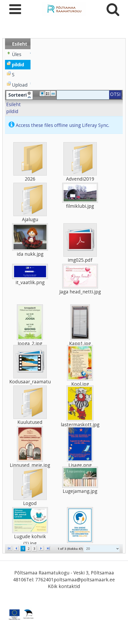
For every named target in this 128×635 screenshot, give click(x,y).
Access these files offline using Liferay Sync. (62, 125)
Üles (16, 54)
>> (47, 548)
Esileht (13, 104)
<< (9, 548)
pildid (12, 111)
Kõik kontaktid (64, 586)
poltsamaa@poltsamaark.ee (84, 579)
